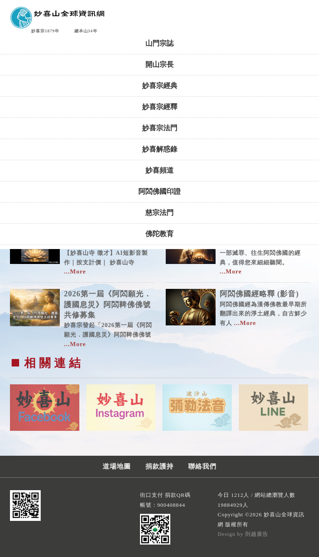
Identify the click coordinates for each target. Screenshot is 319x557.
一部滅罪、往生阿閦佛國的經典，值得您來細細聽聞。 (264, 251)
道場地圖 (117, 466)
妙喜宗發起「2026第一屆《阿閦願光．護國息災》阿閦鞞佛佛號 (108, 318)
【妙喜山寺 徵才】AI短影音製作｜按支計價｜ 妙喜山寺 (108, 251)
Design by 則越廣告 (243, 534)
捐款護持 (159, 466)
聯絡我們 (202, 466)
